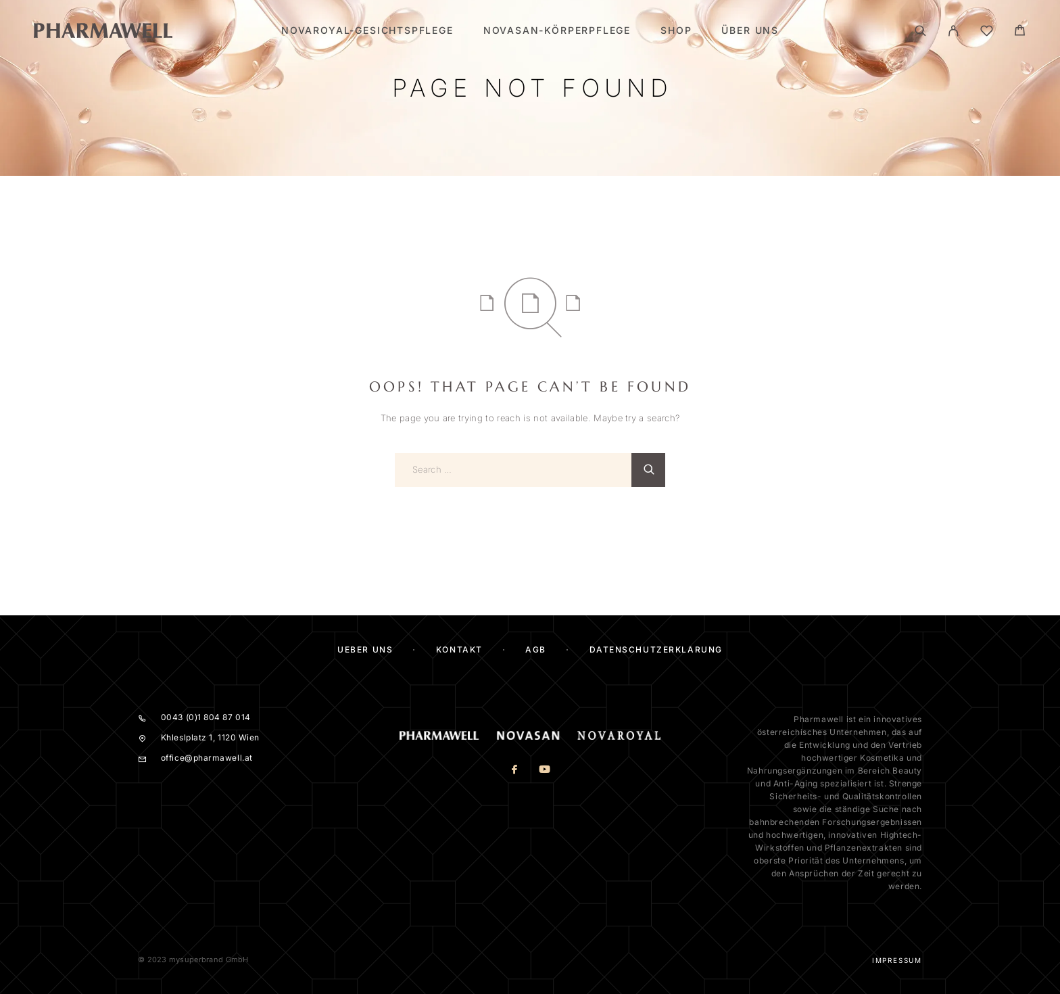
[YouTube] (545, 770)
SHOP (676, 30)
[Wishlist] (986, 33)
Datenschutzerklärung (656, 649)
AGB (535, 649)
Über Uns (750, 30)
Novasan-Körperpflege (557, 30)
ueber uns (365, 649)
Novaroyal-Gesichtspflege (367, 30)
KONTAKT (459, 649)
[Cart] (1019, 32)
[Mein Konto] (953, 30)
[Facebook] (515, 770)
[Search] (920, 30)
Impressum (897, 960)
